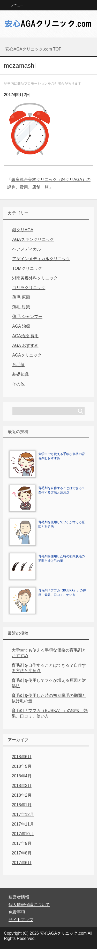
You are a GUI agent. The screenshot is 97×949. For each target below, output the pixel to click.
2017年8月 (22, 853)
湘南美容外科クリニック (35, 278)
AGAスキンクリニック (33, 239)
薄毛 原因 (21, 297)
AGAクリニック (27, 355)
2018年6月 (22, 756)
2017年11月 (23, 824)
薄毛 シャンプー (27, 316)
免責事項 (17, 912)
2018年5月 (22, 766)
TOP (33, 49)
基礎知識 (20, 374)
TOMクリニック (27, 268)
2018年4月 (22, 776)
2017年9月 (22, 843)
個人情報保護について (29, 904)
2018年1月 (22, 805)
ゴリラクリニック (28, 287)
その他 (18, 384)
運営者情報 (19, 897)
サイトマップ (21, 919)
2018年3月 (22, 785)
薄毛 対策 (21, 307)
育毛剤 (18, 365)
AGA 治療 (21, 326)
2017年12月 (23, 814)
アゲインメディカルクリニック (41, 259)
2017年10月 (23, 834)
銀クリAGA (22, 230)
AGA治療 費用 (25, 336)
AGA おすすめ (25, 345)
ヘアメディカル (26, 249)
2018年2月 (22, 795)
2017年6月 (22, 862)
